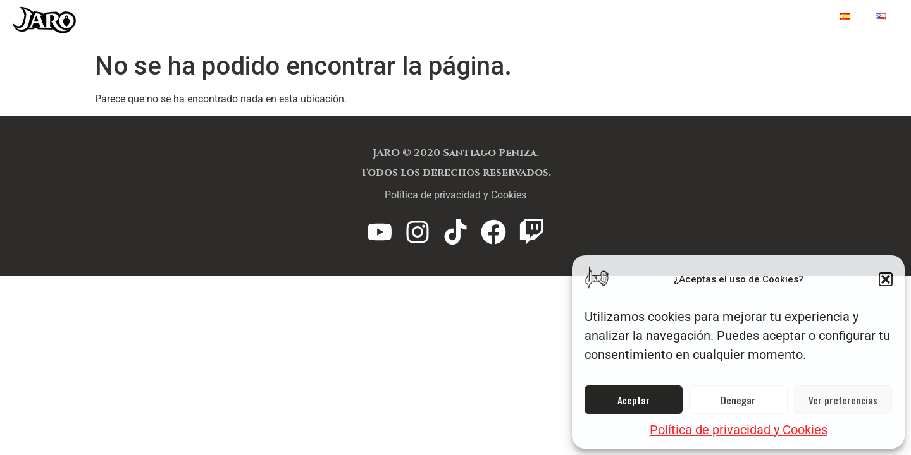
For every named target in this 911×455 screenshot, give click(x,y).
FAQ (649, 17)
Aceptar (633, 400)
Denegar (738, 400)
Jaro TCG (504, 17)
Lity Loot (584, 17)
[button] (885, 279)
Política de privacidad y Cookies (738, 429)
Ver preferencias (843, 400)
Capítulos (722, 17)
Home (799, 17)
